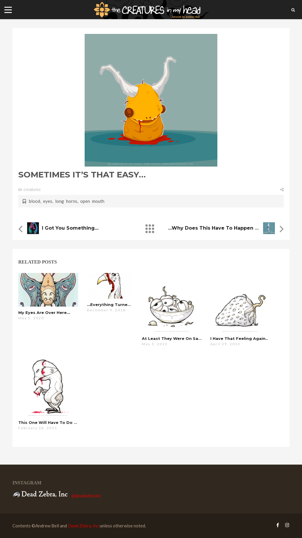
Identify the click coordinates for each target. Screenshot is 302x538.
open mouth (92, 201)
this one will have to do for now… (56, 422)
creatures (31, 189)
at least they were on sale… (173, 338)
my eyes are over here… (44, 312)
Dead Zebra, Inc (83, 525)
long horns (66, 201)
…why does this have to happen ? (217, 228)
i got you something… (70, 228)
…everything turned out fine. (119, 304)
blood (34, 201)
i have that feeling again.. (239, 338)
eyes (47, 201)
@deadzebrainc (86, 495)
